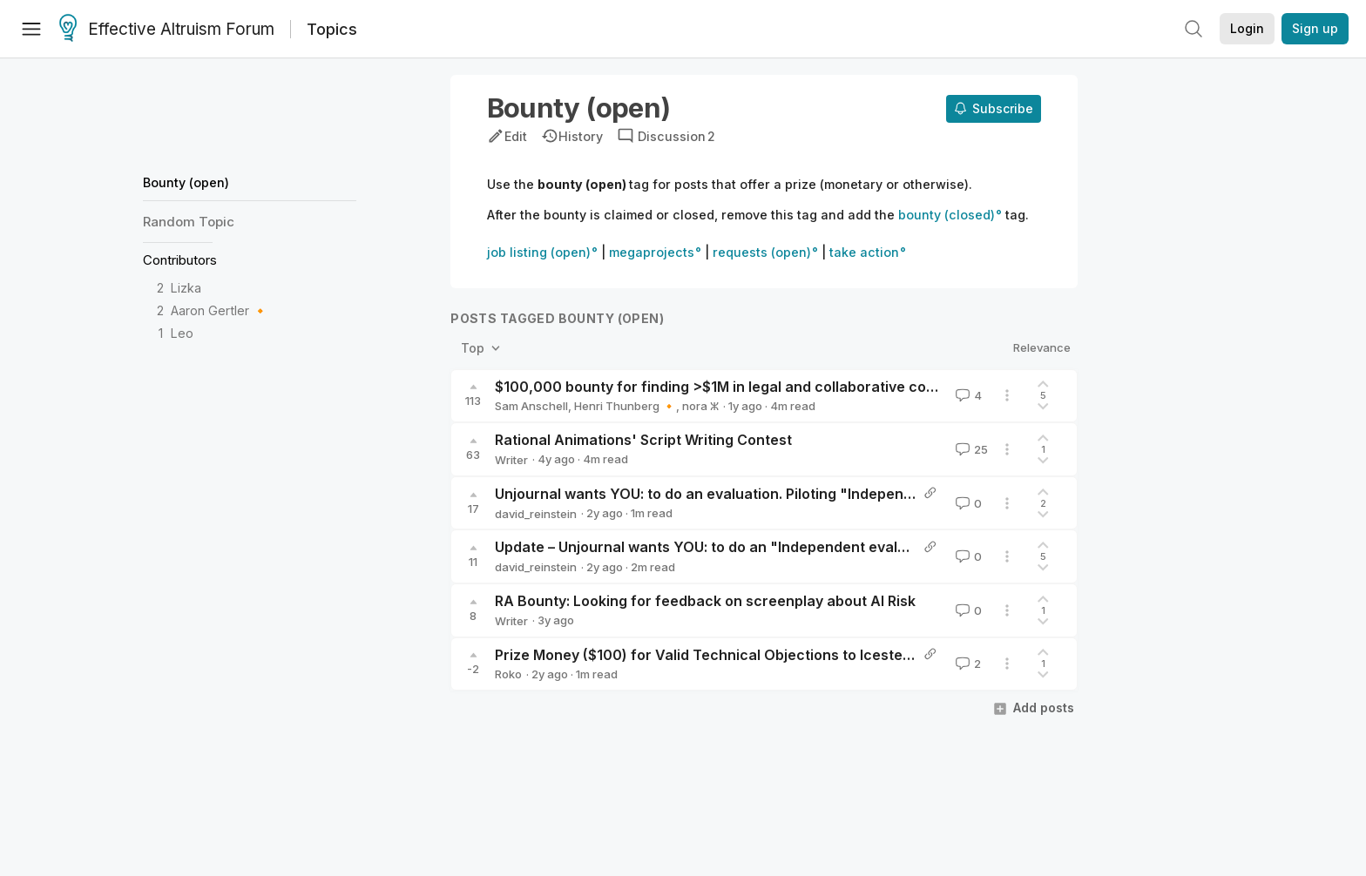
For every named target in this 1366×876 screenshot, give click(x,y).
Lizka (186, 287)
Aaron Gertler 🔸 (219, 310)
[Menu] (31, 29)
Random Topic (188, 221)
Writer (511, 460)
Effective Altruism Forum (166, 29)
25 (970, 449)
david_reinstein (536, 514)
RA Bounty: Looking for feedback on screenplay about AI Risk (705, 601)
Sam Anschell (531, 406)
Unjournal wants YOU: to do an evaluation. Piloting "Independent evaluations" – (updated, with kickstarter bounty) (885, 493)
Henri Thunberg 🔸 (625, 406)
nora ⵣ (700, 406)
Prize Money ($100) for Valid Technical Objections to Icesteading (718, 655)
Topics (332, 29)
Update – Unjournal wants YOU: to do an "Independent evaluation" (722, 547)
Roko (508, 674)
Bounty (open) (186, 182)
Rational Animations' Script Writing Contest (643, 439)
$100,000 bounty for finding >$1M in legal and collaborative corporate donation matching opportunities (851, 386)
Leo (182, 333)
